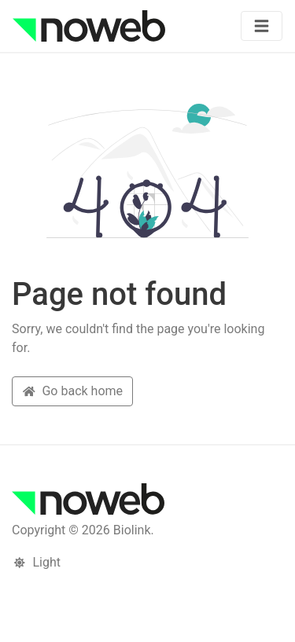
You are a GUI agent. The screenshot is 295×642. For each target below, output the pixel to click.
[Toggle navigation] (261, 26)
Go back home (72, 390)
